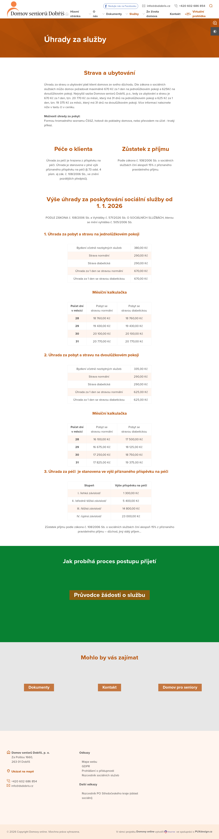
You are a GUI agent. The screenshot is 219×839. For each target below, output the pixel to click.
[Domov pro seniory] (180, 687)
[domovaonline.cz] (145, 832)
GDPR (86, 766)
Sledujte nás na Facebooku (122, 6)
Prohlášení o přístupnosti (98, 771)
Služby (134, 14)
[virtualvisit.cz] (169, 832)
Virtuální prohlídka (199, 14)
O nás (95, 14)
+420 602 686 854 (192, 6)
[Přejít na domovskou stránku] (36, 9)
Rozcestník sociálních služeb (100, 775)
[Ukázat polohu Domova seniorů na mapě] (57, 771)
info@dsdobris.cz (158, 6)
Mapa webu (89, 762)
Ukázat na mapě (22, 771)
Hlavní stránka (75, 14)
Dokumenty (114, 14)
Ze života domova (152, 14)
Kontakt (175, 14)
